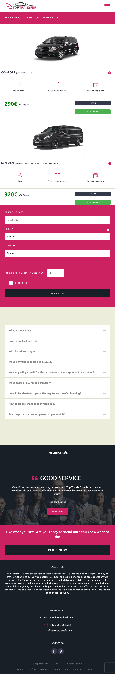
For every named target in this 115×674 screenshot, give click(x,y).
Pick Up (9, 229)
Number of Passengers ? (24, 273)
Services (77, 669)
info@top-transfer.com (60, 630)
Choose (92, 103)
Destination (12, 245)
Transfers (31, 669)
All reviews (57, 511)
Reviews (44, 669)
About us (57, 669)
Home (8, 17)
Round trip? (22, 283)
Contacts (90, 669)
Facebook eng (54, 651)
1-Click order (92, 112)
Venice (17, 17)
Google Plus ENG (61, 651)
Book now (57, 293)
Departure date (14, 212)
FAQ (67, 669)
